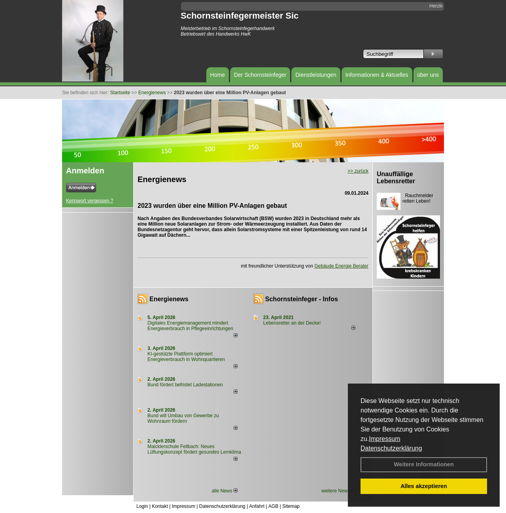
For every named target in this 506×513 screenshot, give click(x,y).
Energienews (169, 299)
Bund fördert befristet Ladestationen (185, 385)
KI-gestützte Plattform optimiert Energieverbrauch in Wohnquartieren (186, 356)
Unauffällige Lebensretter (396, 177)
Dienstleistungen (315, 75)
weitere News (338, 491)
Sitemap (291, 506)
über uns (428, 75)
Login (142, 506)
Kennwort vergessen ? (89, 200)
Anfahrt (256, 506)
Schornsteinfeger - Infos (301, 299)
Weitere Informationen (424, 464)
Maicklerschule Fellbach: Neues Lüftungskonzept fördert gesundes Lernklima (194, 449)
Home (217, 75)
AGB (273, 506)
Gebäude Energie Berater (341, 266)
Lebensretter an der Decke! (292, 323)
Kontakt (160, 506)
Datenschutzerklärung (391, 448)
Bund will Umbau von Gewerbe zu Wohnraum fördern (183, 418)
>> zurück (357, 171)
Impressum (384, 438)
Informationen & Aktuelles (377, 75)
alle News (224, 491)
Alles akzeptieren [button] (423, 486)
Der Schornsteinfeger (260, 75)
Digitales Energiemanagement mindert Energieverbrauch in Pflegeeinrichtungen (190, 325)
